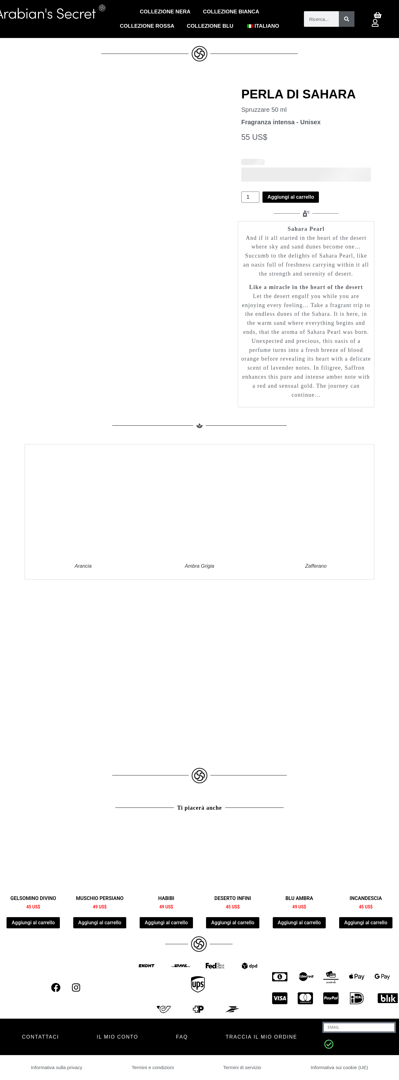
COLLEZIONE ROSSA (147, 26)
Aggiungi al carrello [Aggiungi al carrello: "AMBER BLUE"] (299, 923)
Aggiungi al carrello (290, 197)
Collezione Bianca (231, 12)
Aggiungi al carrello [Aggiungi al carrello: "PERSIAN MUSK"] (99, 923)
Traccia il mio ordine (261, 1037)
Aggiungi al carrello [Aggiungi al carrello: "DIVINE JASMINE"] (33, 923)
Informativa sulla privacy (57, 1067)
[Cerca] (346, 19)
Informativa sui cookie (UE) (339, 1067)
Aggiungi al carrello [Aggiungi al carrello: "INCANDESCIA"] (365, 923)
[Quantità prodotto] (250, 197)
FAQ (182, 1037)
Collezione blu (210, 26)
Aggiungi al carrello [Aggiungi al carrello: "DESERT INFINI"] (232, 923)
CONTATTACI (40, 1037)
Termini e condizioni (153, 1067)
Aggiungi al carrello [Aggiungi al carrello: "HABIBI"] (166, 923)
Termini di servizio (242, 1067)
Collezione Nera (165, 12)
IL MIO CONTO (117, 1037)
